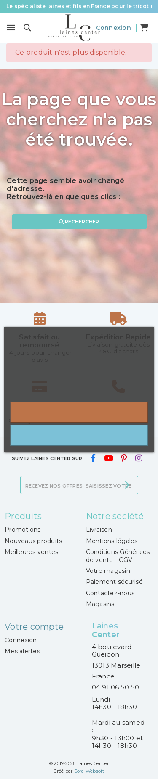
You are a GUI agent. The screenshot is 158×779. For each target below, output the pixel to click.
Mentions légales (112, 541)
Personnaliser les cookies (107, 391)
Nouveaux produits (33, 541)
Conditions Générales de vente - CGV (118, 555)
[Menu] (11, 27)
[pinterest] (124, 458)
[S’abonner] (125, 485)
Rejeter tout (79, 412)
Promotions (23, 529)
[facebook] (93, 458)
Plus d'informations (37, 391)
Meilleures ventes (31, 552)
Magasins (100, 604)
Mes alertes (22, 651)
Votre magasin (108, 571)
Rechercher (79, 222)
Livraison (99, 529)
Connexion (21, 640)
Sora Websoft (89, 771)
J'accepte (79, 435)
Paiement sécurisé (114, 582)
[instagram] (138, 458)
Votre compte (34, 627)
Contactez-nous (110, 593)
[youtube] (108, 458)
